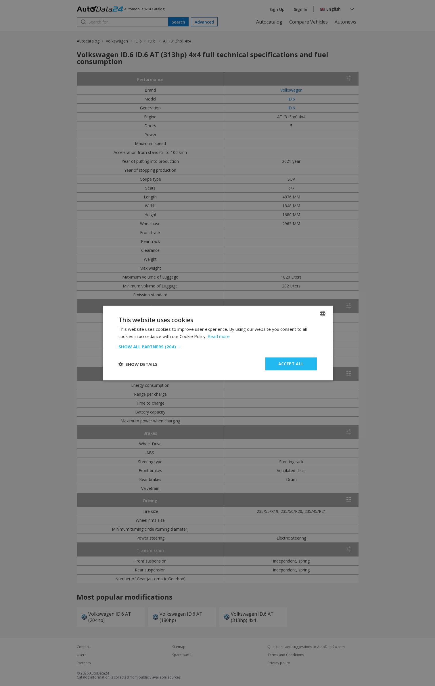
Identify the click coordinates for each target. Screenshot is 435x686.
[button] (217, 346)
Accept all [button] (291, 363)
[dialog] (217, 343)
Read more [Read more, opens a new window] (219, 336)
